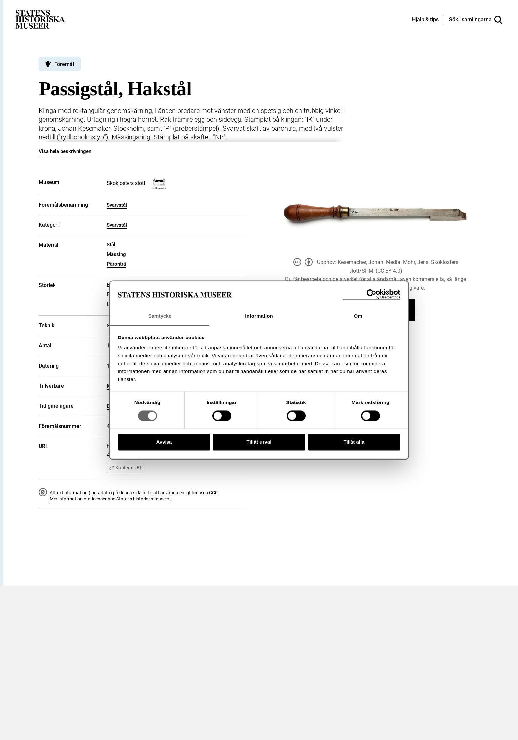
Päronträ (116, 264)
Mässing (116, 254)
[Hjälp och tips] (425, 20)
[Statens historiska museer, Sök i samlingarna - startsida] (40, 19)
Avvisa (164, 442)
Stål (111, 245)
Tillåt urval (259, 442)
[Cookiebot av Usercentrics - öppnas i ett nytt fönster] (371, 294)
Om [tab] (358, 316)
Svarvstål (117, 205)
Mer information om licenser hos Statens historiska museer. (110, 498)
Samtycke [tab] (160, 316)
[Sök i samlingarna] (475, 20)
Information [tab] (259, 316)
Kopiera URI (125, 468)
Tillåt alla (354, 442)
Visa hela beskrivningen (65, 151)
